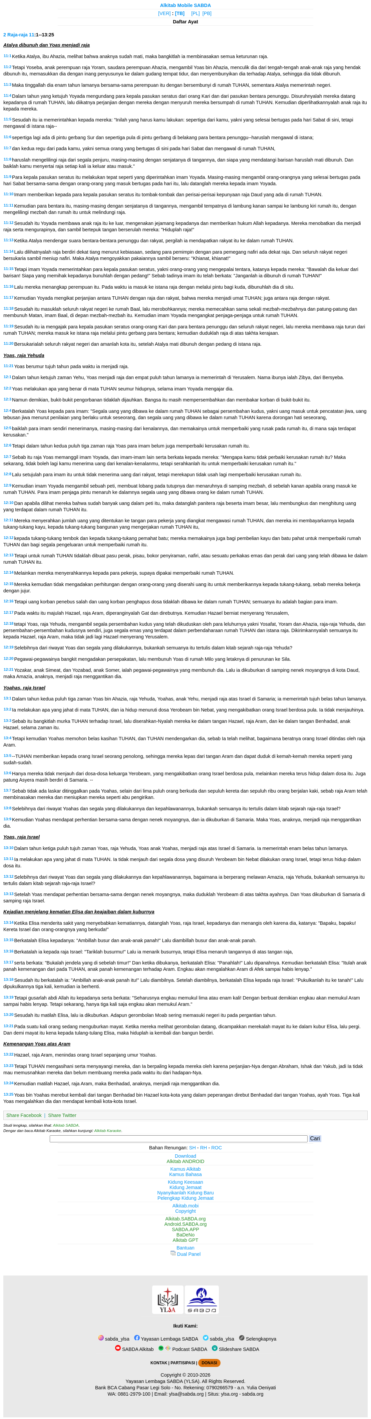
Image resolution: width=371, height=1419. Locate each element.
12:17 (8, 612)
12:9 (7, 485)
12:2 (7, 388)
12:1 (7, 377)
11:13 (8, 240)
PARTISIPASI (182, 1363)
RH (203, 1147)
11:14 (8, 251)
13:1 (7, 698)
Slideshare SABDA (235, 1349)
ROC (216, 1147)
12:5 (7, 428)
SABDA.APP (185, 1229)
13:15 (8, 940)
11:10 (8, 194)
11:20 (8, 343)
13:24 (8, 1083)
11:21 (8, 366)
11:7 (7, 148)
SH (192, 1147)
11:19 (8, 326)
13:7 (7, 790)
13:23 (8, 1066)
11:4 (7, 95)
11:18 (8, 308)
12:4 (7, 410)
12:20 (8, 658)
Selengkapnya (257, 1339)
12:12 (8, 538)
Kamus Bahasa (185, 1174)
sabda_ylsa (113, 1339)
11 (31, 34)
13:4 (7, 738)
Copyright (185, 1211)
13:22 (8, 1054)
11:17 (8, 297)
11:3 (7, 84)
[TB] (179, 13)
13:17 (8, 962)
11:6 (7, 137)
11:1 (7, 56)
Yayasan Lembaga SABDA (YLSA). (163, 1381)
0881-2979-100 (134, 1394)
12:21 (8, 669)
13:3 (7, 721)
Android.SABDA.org (185, 1224)
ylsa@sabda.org (186, 1394)
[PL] (195, 13)
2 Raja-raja (15, 34)
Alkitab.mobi (185, 1205)
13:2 (7, 709)
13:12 (8, 876)
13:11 (8, 859)
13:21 (8, 1026)
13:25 (8, 1094)
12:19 (8, 647)
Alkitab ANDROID (186, 1161)
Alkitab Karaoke (107, 1131)
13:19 (8, 997)
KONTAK (158, 1363)
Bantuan (185, 1247)
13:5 (7, 756)
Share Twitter (62, 1115)
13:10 (8, 848)
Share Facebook (24, 1115)
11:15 (8, 269)
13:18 (8, 979)
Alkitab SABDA (66, 1125)
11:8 (7, 159)
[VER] (164, 13)
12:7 (7, 457)
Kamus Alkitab (185, 1169)
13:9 (7, 819)
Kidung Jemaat (185, 1187)
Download (185, 1156)
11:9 (7, 177)
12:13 (8, 555)
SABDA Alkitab (134, 1349)
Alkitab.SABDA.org (185, 1218)
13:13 (8, 894)
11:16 (8, 286)
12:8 (7, 474)
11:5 (7, 119)
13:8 (7, 808)
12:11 (8, 520)
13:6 (7, 773)
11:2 (7, 67)
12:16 (8, 601)
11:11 (8, 205)
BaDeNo (185, 1234)
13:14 (8, 922)
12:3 (7, 399)
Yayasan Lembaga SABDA (166, 1339)
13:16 (8, 951)
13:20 (8, 1015)
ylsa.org (229, 1394)
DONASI (209, 1363)
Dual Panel (185, 1254)
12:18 (8, 623)
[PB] (207, 13)
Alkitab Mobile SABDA (185, 5)
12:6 (7, 445)
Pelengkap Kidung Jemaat (185, 1198)
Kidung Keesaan (185, 1182)
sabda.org (253, 1394)
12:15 (8, 584)
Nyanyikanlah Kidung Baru (185, 1192)
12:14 (8, 572)
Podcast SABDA (182, 1349)
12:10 (8, 503)
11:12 (8, 223)
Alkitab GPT (186, 1240)
